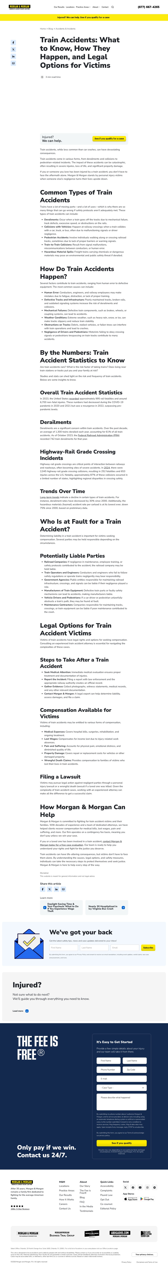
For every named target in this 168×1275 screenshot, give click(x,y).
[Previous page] (61, 916)
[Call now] (148, 7)
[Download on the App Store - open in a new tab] (131, 1208)
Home (43, 28)
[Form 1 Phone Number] (109, 1079)
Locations (70, 7)
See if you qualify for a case (109, 148)
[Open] (112, 7)
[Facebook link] (133, 1196)
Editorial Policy (108, 1218)
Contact (105, 7)
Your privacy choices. (144, 1263)
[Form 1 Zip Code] (135, 1079)
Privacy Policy (81, 964)
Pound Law (106, 1204)
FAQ (82, 1211)
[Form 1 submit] (122, 1152)
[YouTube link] (140, 1196)
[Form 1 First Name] (109, 1070)
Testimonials (86, 1220)
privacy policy (104, 1144)
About (96, 7)
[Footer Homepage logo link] (30, 1191)
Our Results (59, 7)
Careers (63, 1213)
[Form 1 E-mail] (122, 1088)
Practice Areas (83, 7)
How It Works (66, 1209)
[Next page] (107, 916)
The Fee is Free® (85, 1200)
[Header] (19, 6)
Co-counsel (106, 1213)
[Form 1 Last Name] (135, 1070)
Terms (129, 1142)
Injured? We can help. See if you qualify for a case (83, 17)
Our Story (85, 1195)
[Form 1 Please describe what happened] (122, 1111)
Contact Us (65, 1218)
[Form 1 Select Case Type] (122, 1097)
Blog (50, 28)
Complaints (106, 1199)
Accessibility (107, 1195)
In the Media (86, 1215)
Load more (18, 1020)
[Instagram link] (147, 1196)
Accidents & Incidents (65, 28)
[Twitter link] (125, 1196)
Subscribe (148, 956)
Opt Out (104, 1209)
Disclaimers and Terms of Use (147, 1271)
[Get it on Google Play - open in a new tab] (147, 1208)
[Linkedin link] (154, 1196)
